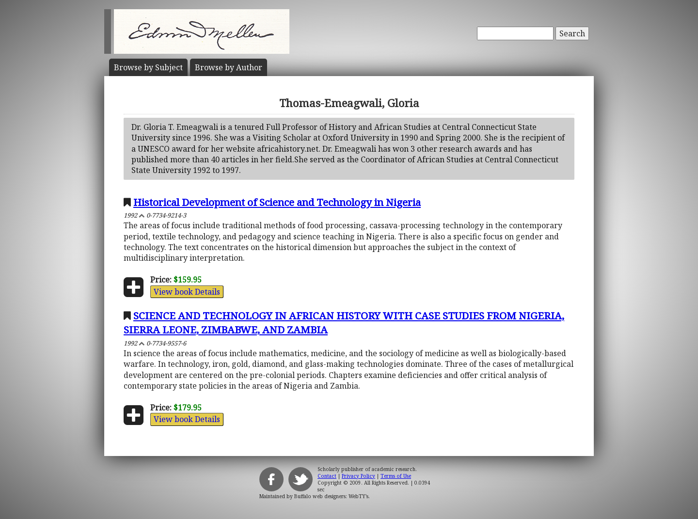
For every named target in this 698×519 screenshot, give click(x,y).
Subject (148, 67)
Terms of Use (396, 475)
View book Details (187, 291)
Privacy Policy (358, 475)
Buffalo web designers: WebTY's (331, 496)
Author (228, 67)
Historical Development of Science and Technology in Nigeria (277, 202)
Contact (326, 475)
